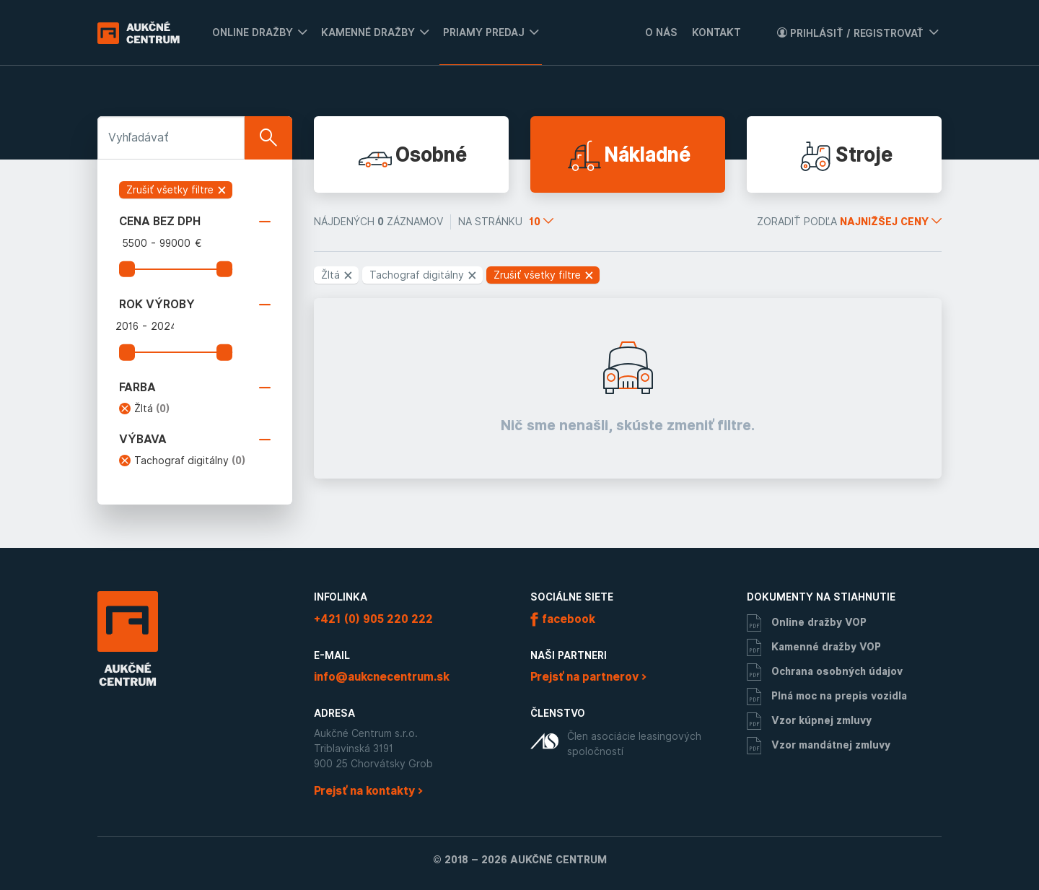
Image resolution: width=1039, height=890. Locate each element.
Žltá (152, 408)
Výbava (195, 439)
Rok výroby (195, 304)
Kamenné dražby (368, 32)
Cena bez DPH (195, 221)
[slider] (127, 269)
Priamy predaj (484, 32)
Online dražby (252, 32)
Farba (195, 387)
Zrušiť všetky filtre (176, 189)
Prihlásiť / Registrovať (850, 33)
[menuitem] (255, 32)
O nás (661, 32)
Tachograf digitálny (190, 460)
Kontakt (716, 32)
